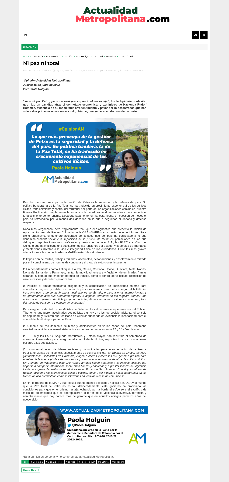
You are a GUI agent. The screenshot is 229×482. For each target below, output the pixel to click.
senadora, (138, 70)
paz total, (127, 70)
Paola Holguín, (115, 70)
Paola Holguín (83, 56)
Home (26, 56)
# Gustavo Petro (54, 462)
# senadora (118, 462)
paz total (98, 56)
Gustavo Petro (53, 56)
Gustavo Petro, (90, 70)
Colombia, (77, 70)
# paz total (103, 462)
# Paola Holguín (87, 462)
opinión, (103, 70)
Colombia (38, 56)
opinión (68, 56)
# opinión (71, 462)
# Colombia (37, 462)
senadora (111, 56)
